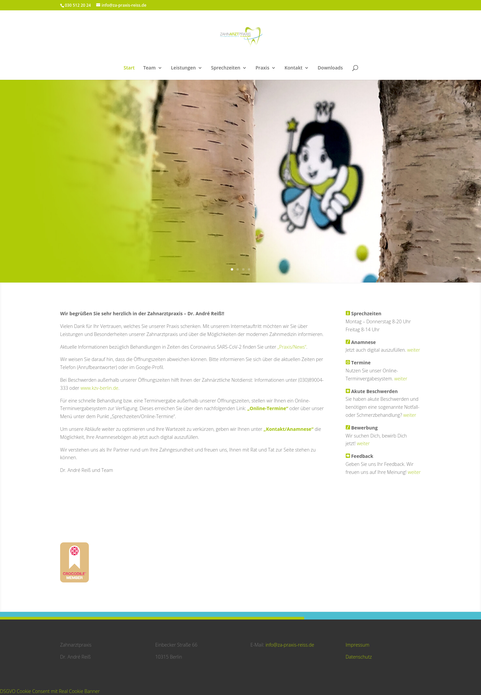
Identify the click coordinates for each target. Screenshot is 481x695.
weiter (413, 350)
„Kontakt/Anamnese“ (288, 429)
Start (129, 68)
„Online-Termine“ (267, 408)
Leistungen (183, 68)
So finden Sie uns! (240, 206)
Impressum (357, 645)
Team (149, 68)
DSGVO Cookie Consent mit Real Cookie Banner (50, 691)
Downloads (330, 68)
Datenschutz (358, 657)
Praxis (262, 68)
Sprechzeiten (225, 68)
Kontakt (294, 68)
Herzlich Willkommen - (240, 164)
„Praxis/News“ (291, 347)
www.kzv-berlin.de (99, 388)
